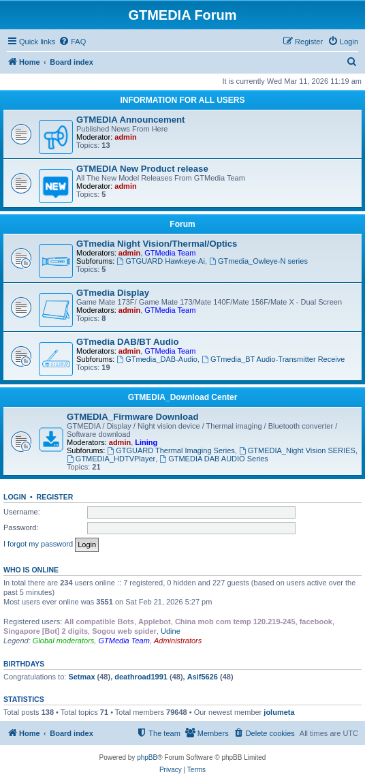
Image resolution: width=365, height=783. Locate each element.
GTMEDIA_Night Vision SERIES (297, 450)
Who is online (31, 570)
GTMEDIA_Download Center (183, 397)
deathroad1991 (141, 677)
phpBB (147, 757)
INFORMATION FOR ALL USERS (182, 100)
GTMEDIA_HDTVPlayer (111, 459)
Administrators (178, 640)
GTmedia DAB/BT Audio (127, 342)
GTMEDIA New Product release (142, 169)
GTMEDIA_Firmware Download (132, 417)
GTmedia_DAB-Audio (156, 359)
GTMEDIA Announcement (130, 119)
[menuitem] (72, 41)
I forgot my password (38, 544)
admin (125, 137)
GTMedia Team (169, 253)
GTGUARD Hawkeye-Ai (160, 261)
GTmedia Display (112, 293)
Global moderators (64, 640)
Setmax (81, 677)
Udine (170, 631)
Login (14, 497)
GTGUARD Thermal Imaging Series (170, 450)
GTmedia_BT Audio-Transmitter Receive (273, 359)
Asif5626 (202, 677)
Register (55, 497)
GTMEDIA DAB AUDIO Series (213, 459)
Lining (146, 442)
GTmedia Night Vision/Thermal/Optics (156, 244)
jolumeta (279, 712)
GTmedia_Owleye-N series (258, 261)
